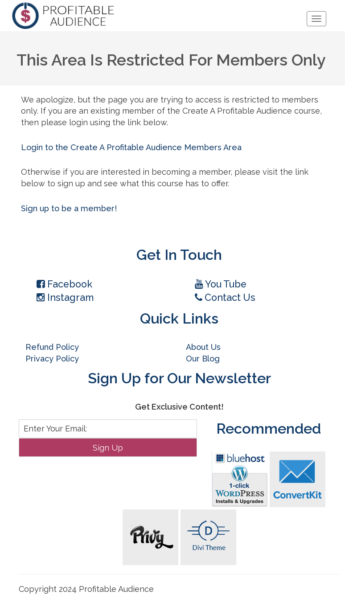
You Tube (220, 284)
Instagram (65, 297)
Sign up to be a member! (69, 208)
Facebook (64, 284)
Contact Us (225, 297)
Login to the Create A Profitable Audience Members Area (131, 147)
